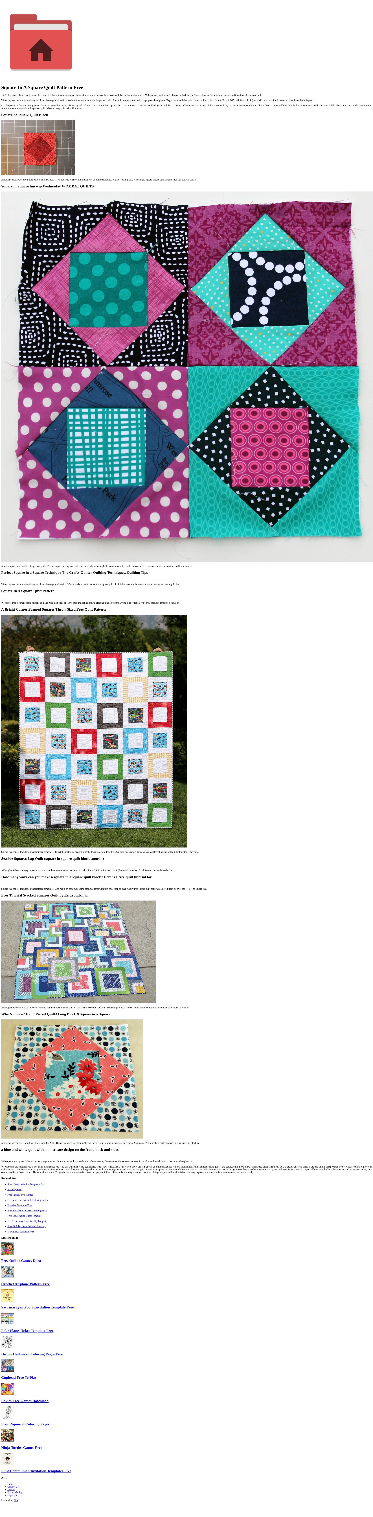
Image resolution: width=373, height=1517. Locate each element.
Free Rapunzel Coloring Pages (25, 1424)
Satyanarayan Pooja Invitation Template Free (37, 1307)
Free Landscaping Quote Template (24, 1215)
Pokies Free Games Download (25, 1401)
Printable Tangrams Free (19, 1205)
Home (10, 1484)
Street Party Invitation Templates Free (26, 1184)
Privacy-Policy (14, 1492)
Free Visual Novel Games (20, 1194)
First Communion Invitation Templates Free (36, 1471)
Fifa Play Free (14, 1189)
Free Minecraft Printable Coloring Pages (27, 1200)
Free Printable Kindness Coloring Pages (27, 1210)
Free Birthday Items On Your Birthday (26, 1226)
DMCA (11, 1489)
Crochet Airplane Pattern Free (25, 1284)
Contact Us (13, 1486)
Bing (16, 1500)
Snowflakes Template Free (20, 1231)
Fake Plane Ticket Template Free (27, 1331)
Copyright (12, 1495)
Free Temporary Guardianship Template (27, 1221)
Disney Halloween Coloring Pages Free (32, 1354)
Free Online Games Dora (21, 1261)
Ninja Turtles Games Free (21, 1448)
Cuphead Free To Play (19, 1377)
